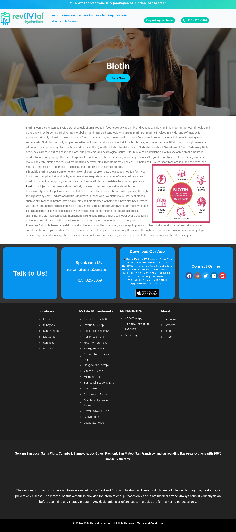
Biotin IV (31, 186)
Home (55, 15)
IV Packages (71, 21)
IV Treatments (71, 15)
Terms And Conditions (150, 523)
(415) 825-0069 (89, 280)
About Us (122, 15)
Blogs (111, 15)
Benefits (100, 15)
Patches (88, 15)
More (57, 21)
